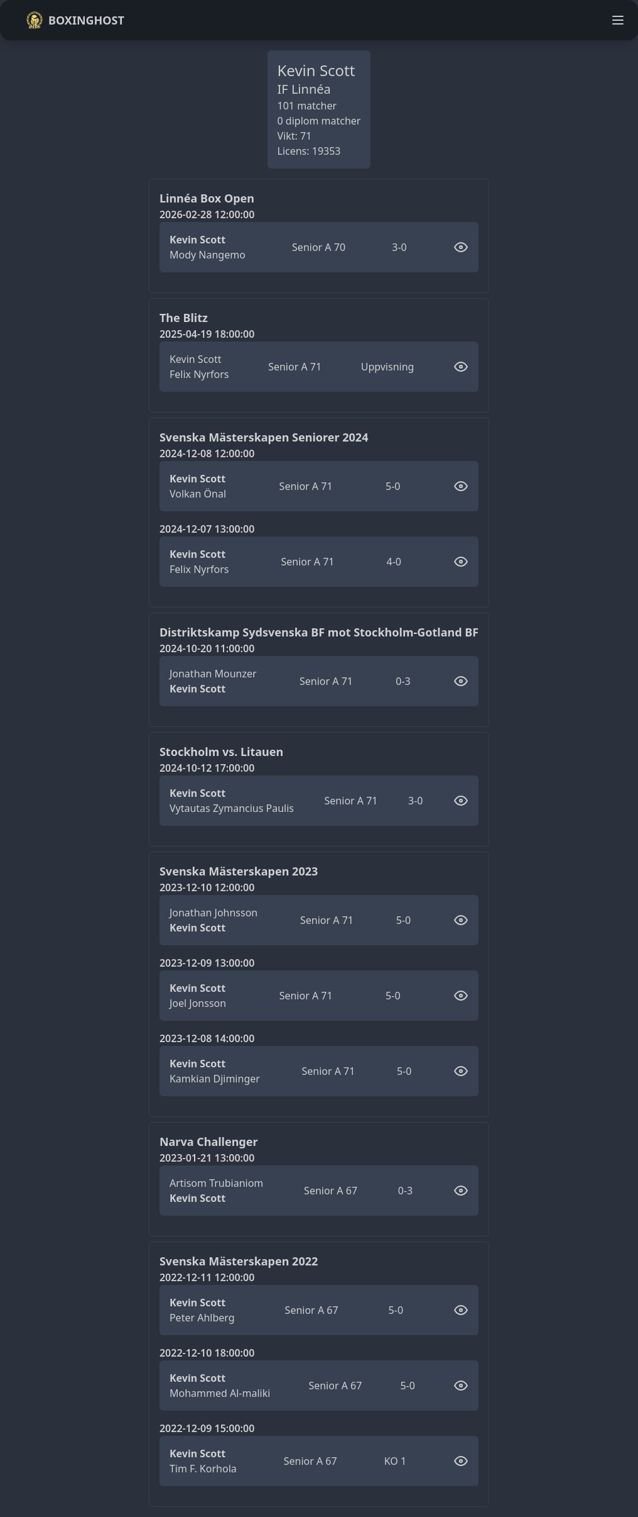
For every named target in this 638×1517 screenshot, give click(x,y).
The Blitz (184, 317)
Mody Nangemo (208, 255)
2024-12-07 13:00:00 (207, 529)
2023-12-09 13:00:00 (207, 963)
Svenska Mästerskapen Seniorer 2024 (264, 437)
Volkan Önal (198, 494)
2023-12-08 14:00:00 (207, 1038)
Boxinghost (75, 20)
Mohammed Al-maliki (220, 1393)
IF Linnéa (304, 89)
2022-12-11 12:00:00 (207, 1277)
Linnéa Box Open (207, 198)
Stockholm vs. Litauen (221, 751)
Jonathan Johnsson (213, 913)
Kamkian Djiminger (215, 1079)
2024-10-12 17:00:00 (207, 768)
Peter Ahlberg (202, 1318)
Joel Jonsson (198, 1003)
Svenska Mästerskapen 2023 (239, 871)
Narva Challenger (209, 1141)
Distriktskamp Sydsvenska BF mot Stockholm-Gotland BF (319, 632)
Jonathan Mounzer (213, 674)
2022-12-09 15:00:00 (207, 1428)
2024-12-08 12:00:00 (207, 453)
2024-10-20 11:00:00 (207, 648)
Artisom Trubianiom (216, 1183)
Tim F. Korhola (203, 1468)
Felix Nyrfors (199, 374)
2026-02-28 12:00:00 (207, 214)
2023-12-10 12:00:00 (207, 887)
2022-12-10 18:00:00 (207, 1353)
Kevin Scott (197, 240)
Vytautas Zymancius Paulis (232, 808)
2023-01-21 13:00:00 (207, 1158)
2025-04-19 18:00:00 (207, 334)
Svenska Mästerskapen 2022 (239, 1261)
